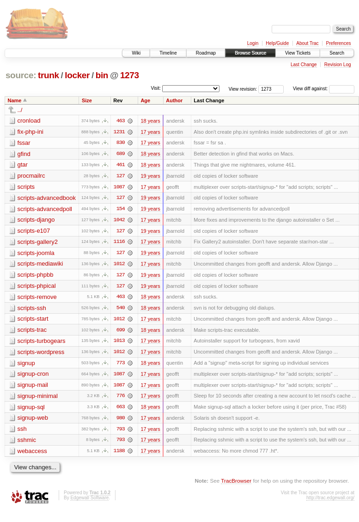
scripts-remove (37, 298)
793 (120, 431)
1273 (129, 75)
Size (87, 100)
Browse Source (250, 53)
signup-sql (31, 409)
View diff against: (323, 88)
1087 (119, 187)
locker (77, 75)
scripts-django (36, 220)
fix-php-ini (30, 131)
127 (120, 176)
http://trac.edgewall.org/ (330, 500)
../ (20, 109)
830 (120, 143)
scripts (26, 187)
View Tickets (297, 53)
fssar (24, 142)
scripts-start (33, 320)
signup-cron (33, 376)
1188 (119, 454)
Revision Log (337, 64)
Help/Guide (277, 43)
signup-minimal (38, 398)
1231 (119, 132)
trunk (48, 75)
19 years (150, 176)
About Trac (307, 43)
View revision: (243, 88)
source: (21, 75)
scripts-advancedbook (47, 198)
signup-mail (33, 387)
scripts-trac (32, 331)
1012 (119, 265)
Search (336, 53)
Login (252, 43)
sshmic (27, 442)
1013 (119, 343)
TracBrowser (236, 484)
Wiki (136, 53)
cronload (29, 120)
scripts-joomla (36, 253)
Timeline (167, 53)
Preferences (338, 43)
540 (120, 309)
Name (15, 100)
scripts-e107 (34, 231)
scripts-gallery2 (38, 242)
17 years (150, 132)
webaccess (32, 453)
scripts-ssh (32, 309)
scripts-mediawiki (40, 264)
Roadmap (206, 53)
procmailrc (31, 176)
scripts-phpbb (36, 276)
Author (174, 100)
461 (120, 165)
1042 (119, 220)
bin (102, 75)
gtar (23, 165)
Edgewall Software (89, 500)
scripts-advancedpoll (45, 209)
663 (120, 409)
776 (120, 398)
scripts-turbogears (42, 342)
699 (120, 332)
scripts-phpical (37, 287)
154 (120, 209)
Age (145, 100)
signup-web (33, 420)
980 (120, 420)
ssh (22, 431)
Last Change (304, 64)
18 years (150, 121)
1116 (119, 243)
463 (120, 120)
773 (120, 365)
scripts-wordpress (41, 353)
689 (120, 154)
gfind (24, 153)
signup (26, 364)
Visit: (156, 88)
